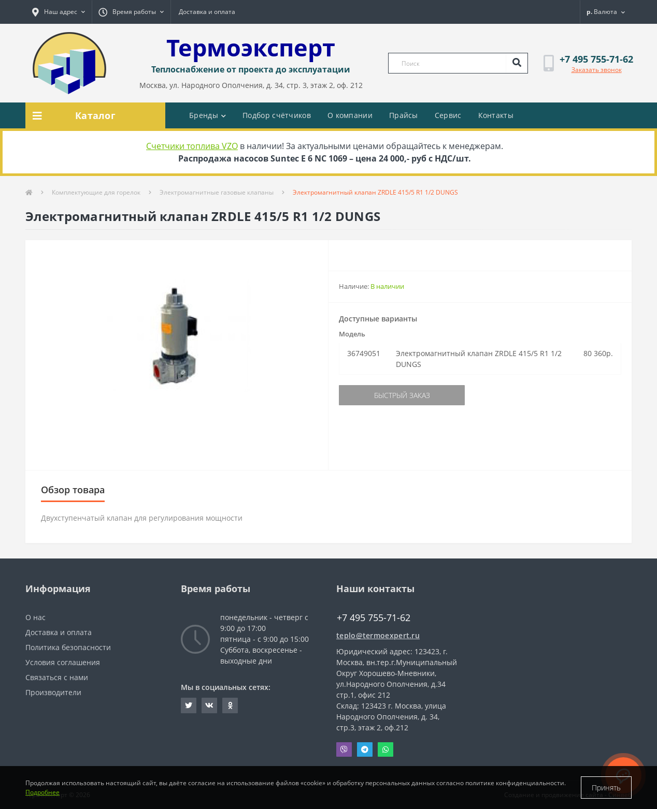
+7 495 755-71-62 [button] (373, 618)
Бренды (207, 115)
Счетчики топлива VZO (192, 146)
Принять (606, 787)
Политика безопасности (68, 647)
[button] (58, 12)
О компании (350, 115)
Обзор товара (73, 489)
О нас (35, 617)
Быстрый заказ (402, 395)
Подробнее (42, 792)
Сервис (448, 115)
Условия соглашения (62, 662)
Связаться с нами (56, 677)
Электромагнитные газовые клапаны (217, 192)
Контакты (495, 115)
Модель (352, 334)
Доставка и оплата (207, 11)
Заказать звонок (597, 69)
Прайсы (403, 115)
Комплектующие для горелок (96, 192)
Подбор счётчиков (276, 115)
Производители (53, 692)
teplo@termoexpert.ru (378, 635)
